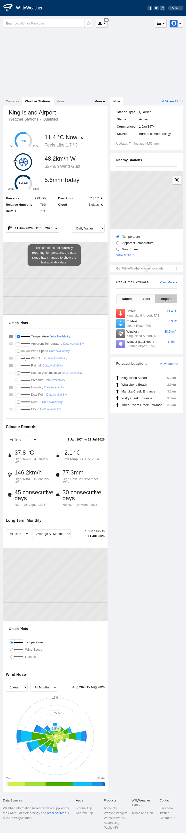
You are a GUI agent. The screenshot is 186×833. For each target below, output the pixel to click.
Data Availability (60, 336)
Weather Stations (38, 101)
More (98, 101)
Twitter (164, 813)
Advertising (111, 823)
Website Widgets (115, 813)
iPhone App (84, 808)
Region (166, 299)
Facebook (166, 808)
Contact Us (167, 818)
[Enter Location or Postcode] (48, 23)
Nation (127, 299)
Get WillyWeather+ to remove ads (139, 268)
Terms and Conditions (144, 813)
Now (116, 101)
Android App (84, 813)
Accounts (110, 808)
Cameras (12, 101)
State (146, 299)
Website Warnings (116, 818)
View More (123, 255)
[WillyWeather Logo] (25, 8)
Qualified (50, 119)
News (60, 101)
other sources (56, 813)
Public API (111, 827)
